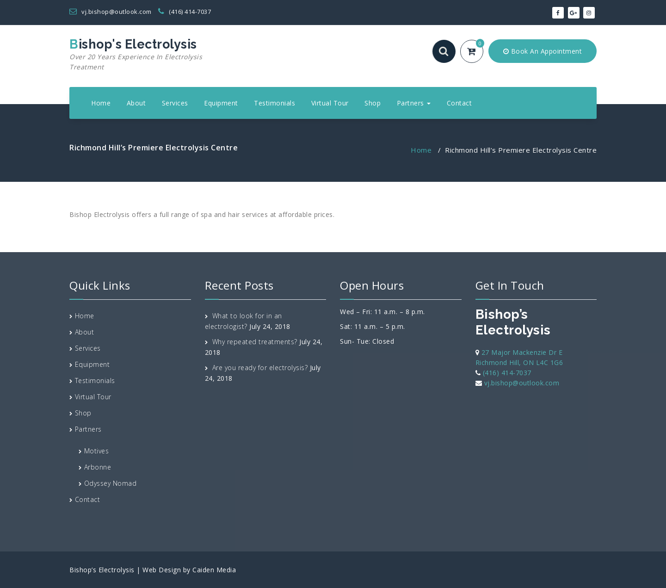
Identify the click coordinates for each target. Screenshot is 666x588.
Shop (372, 103)
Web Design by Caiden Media (189, 569)
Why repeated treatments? (254, 341)
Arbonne (97, 467)
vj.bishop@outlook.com (110, 11)
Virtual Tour (330, 103)
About (136, 103)
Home (101, 103)
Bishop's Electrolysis (153, 54)
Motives (96, 450)
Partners (414, 103)
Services (175, 103)
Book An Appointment (542, 51)
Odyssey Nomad (110, 483)
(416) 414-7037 (184, 11)
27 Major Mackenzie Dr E (522, 352)
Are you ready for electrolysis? (260, 367)
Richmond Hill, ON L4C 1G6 (519, 362)
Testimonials (274, 103)
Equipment (221, 103)
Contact (459, 103)
